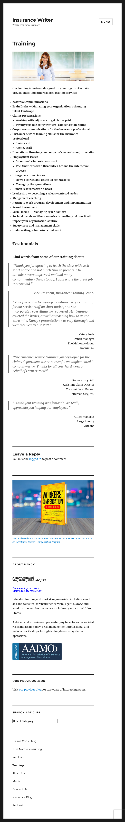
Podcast (17, 805)
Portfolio (17, 757)
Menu (105, 21)
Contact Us (19, 789)
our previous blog (30, 689)
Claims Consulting (24, 741)
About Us (18, 773)
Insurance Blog (22, 797)
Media (16, 781)
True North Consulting (27, 749)
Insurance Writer (32, 20)
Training (18, 765)
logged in (35, 459)
